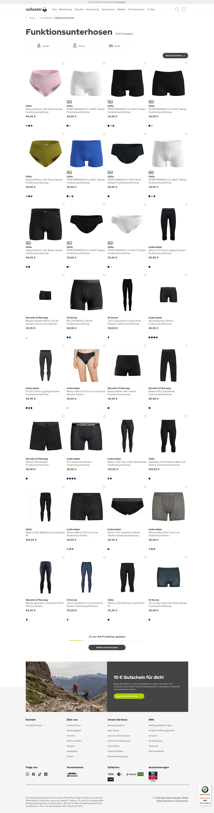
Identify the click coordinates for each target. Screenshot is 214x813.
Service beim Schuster (119, 735)
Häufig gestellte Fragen (160, 725)
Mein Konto (113, 730)
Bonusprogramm (116, 725)
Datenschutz (181, 800)
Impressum (168, 800)
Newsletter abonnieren (127, 696)
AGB (159, 800)
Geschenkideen (116, 751)
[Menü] (209, 786)
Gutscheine (113, 746)
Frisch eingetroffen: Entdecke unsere (102, 2)
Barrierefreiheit (156, 751)
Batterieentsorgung (117, 756)
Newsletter (72, 751)
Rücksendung (155, 740)
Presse (70, 756)
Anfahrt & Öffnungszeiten (162, 730)
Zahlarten (153, 746)
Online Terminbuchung (119, 740)
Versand (153, 735)
